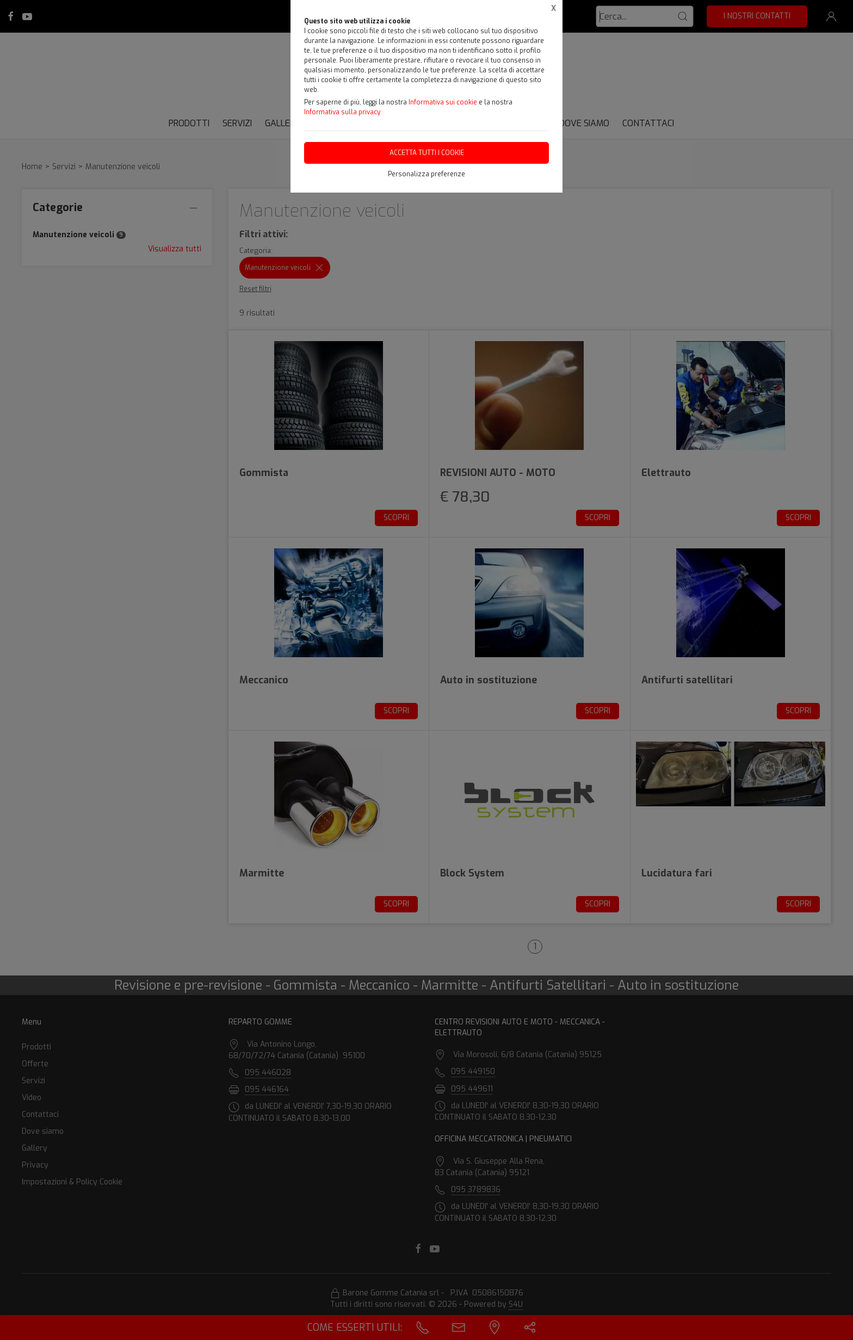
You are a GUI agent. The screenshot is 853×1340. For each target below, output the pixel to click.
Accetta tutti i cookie (427, 153)
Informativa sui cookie (443, 102)
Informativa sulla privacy (342, 112)
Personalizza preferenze (426, 174)
